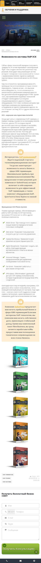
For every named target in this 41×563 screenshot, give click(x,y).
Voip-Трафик (6, 478)
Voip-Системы (7, 481)
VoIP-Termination (8, 474)
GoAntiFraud (20, 307)
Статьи (8, 50)
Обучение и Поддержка (16, 10)
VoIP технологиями (27, 157)
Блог (3, 50)
